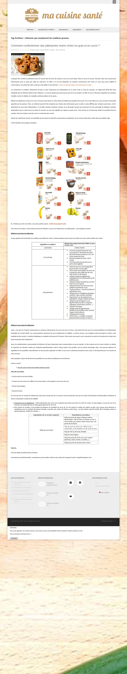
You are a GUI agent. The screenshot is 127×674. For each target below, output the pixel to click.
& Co (114, 521)
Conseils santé (44, 50)
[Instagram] (80, 482)
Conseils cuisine (34, 50)
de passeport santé (59, 224)
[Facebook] (71, 482)
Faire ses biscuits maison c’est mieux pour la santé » (76, 85)
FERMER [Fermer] (14, 538)
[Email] (71, 496)
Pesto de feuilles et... (52, 494)
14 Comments (61, 50)
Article (51, 224)
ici (30, 534)
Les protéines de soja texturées (22, 487)
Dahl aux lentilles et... (53, 504)
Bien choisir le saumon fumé (21, 490)
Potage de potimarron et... (52, 484)
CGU (96, 483)
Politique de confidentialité (102, 486)
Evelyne (52, 50)
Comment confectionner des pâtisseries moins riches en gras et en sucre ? (55, 45)
